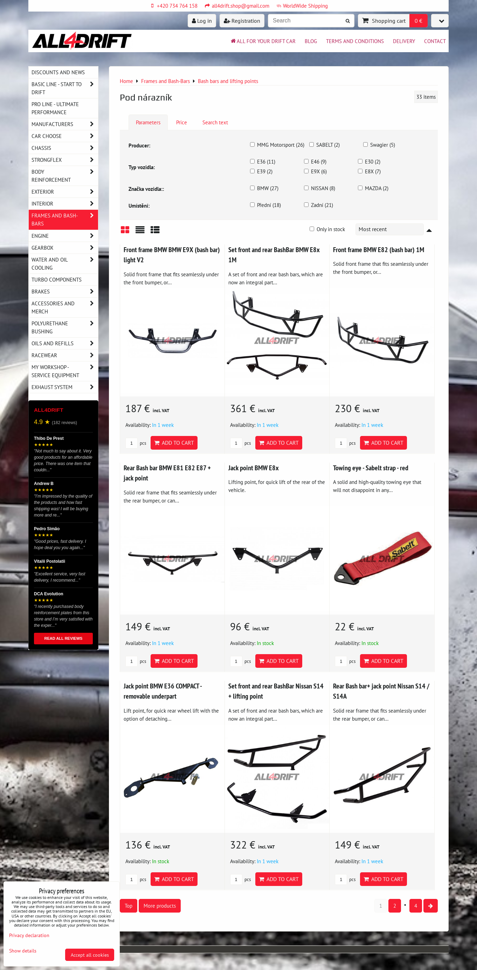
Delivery (404, 40)
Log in (202, 20)
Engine (65, 236)
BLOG (311, 40)
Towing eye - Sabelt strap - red (370, 467)
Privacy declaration (29, 935)
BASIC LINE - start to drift (65, 88)
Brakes (65, 291)
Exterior (65, 192)
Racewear (65, 355)
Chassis (65, 148)
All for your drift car (263, 40)
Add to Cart (174, 442)
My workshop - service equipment (65, 371)
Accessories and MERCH (65, 307)
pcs (135, 443)
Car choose (65, 136)
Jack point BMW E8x (253, 467)
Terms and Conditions (355, 40)
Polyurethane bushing (65, 327)
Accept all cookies (90, 954)
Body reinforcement (65, 176)
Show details (22, 951)
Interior (65, 203)
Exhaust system (65, 387)
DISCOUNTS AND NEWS (58, 72)
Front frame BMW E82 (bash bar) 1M (378, 249)
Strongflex (65, 160)
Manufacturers (65, 124)
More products (160, 905)
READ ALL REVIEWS (63, 638)
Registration (242, 20)
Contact (435, 40)
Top (128, 905)
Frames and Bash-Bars (65, 219)
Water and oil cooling (65, 263)
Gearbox (65, 248)
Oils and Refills (65, 343)
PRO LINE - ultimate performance (55, 108)
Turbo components (57, 279)
